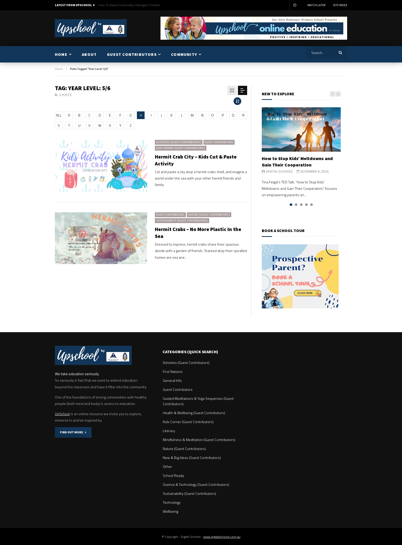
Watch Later (316, 5)
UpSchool (62, 413)
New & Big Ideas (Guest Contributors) (192, 457)
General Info (172, 380)
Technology (171, 502)
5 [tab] (311, 204)
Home (59, 69)
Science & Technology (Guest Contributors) (196, 484)
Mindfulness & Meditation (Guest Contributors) (199, 439)
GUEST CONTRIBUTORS (132, 54)
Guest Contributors (219, 142)
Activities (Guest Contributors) (178, 142)
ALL (59, 115)
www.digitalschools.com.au (221, 536)
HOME (61, 54)
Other (167, 466)
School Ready (173, 475)
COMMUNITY (184, 54)
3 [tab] (301, 204)
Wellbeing (170, 511)
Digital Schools (279, 171)
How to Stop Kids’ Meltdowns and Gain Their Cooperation (297, 161)
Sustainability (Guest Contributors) (182, 221)
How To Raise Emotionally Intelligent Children (129, 5)
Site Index (340, 5)
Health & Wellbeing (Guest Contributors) (194, 412)
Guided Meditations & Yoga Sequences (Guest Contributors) (198, 401)
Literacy (169, 430)
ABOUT (89, 54)
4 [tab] (306, 204)
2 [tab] (296, 204)
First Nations (173, 371)
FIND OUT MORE (73, 432)
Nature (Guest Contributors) (209, 215)
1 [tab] (291, 204)
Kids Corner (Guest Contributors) (180, 148)
